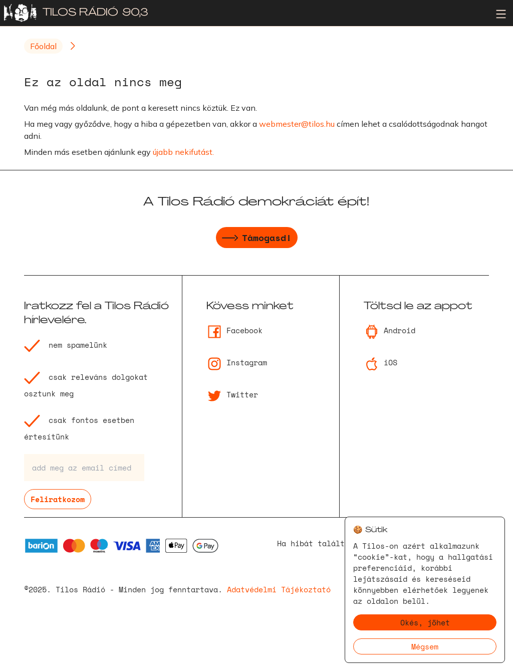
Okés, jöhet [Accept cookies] (425, 622)
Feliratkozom (58, 499)
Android (389, 330)
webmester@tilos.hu (297, 124)
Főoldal (43, 46)
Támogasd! (257, 239)
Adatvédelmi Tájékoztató (279, 589)
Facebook (234, 330)
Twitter (232, 394)
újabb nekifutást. (183, 152)
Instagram (236, 362)
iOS (380, 362)
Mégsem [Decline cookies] (424, 646)
